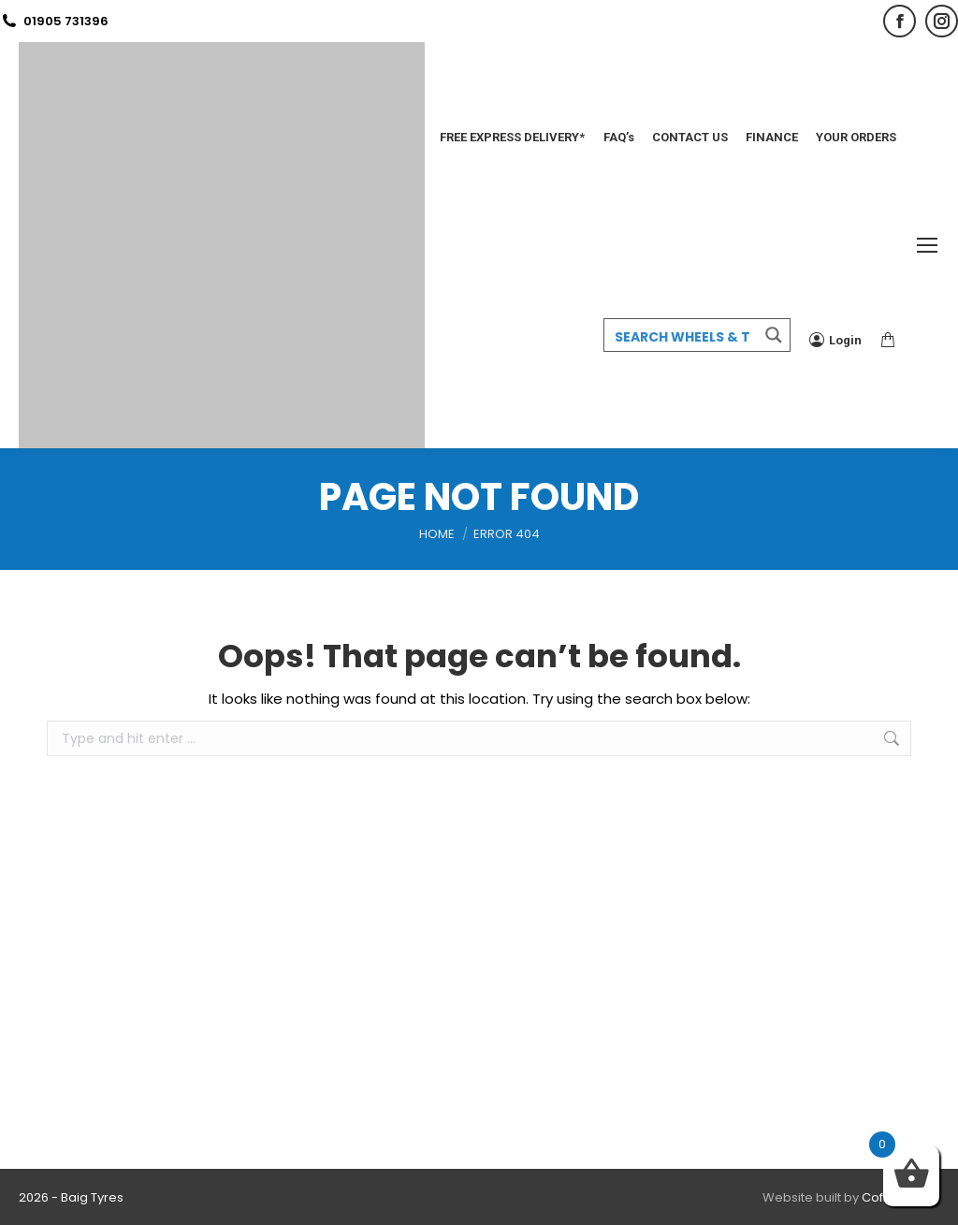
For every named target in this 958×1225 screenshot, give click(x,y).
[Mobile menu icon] (927, 245)
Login (835, 339)
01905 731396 (54, 21)
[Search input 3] (682, 336)
